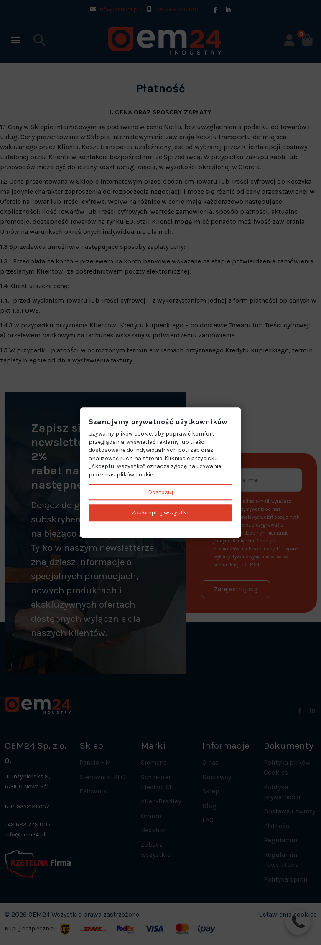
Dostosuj (160, 492)
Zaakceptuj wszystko (161, 513)
